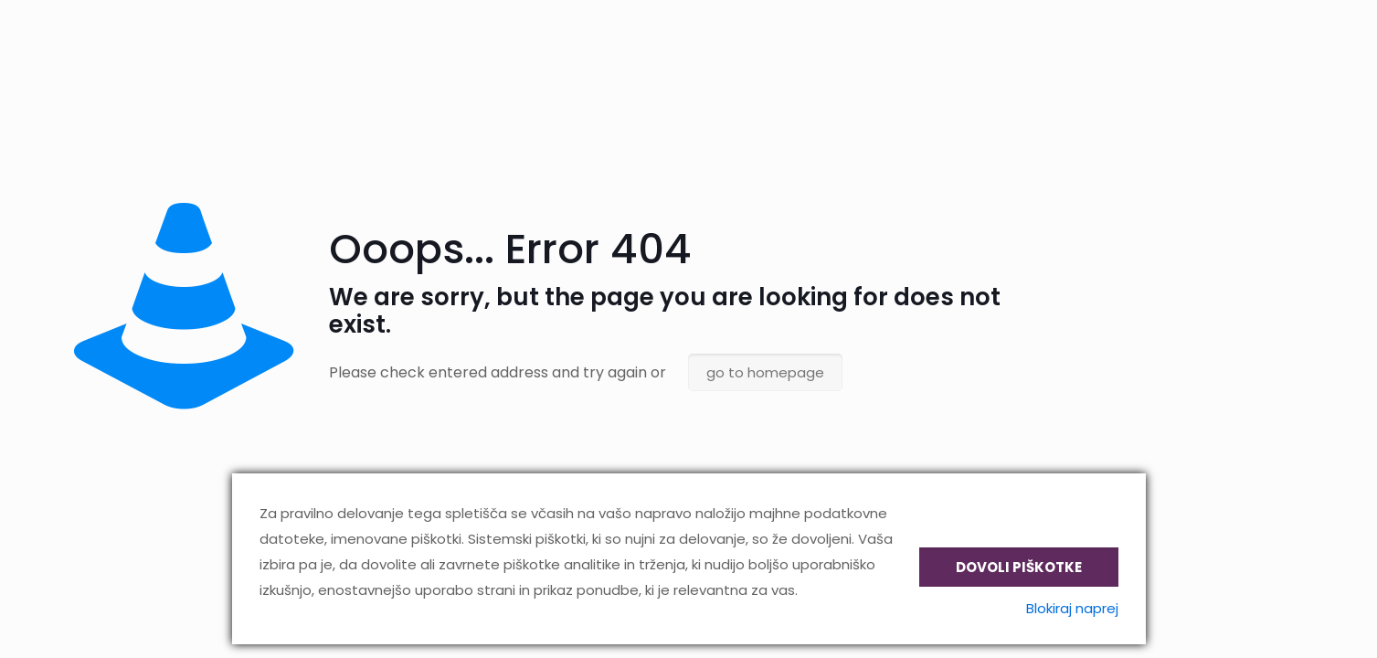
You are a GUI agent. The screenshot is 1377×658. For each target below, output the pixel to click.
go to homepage (765, 372)
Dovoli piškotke (1019, 567)
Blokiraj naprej (1072, 608)
